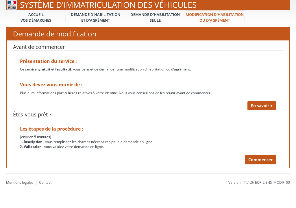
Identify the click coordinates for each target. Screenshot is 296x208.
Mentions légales (20, 182)
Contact (45, 182)
